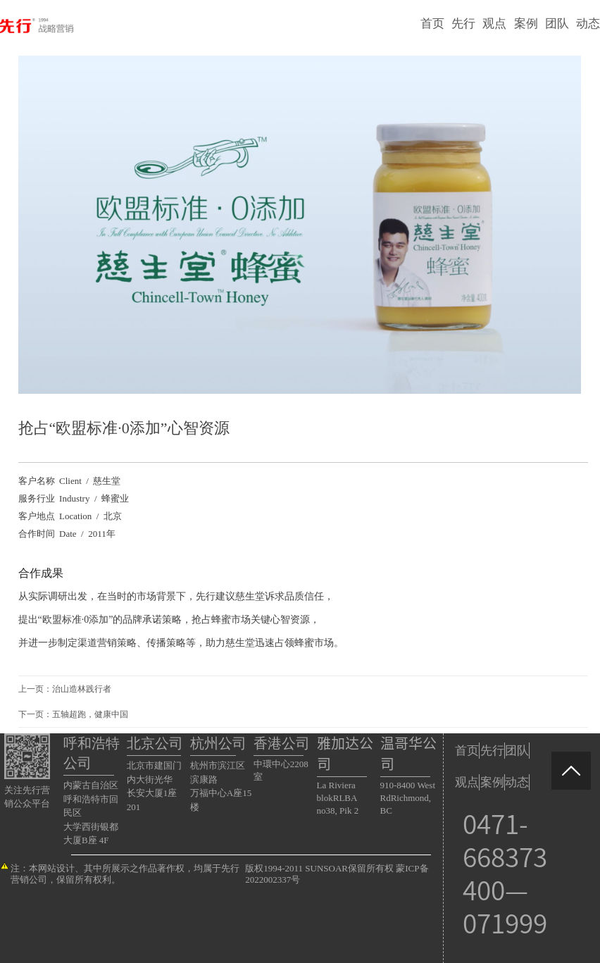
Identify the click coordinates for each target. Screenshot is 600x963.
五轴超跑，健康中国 (90, 714)
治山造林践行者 (81, 689)
